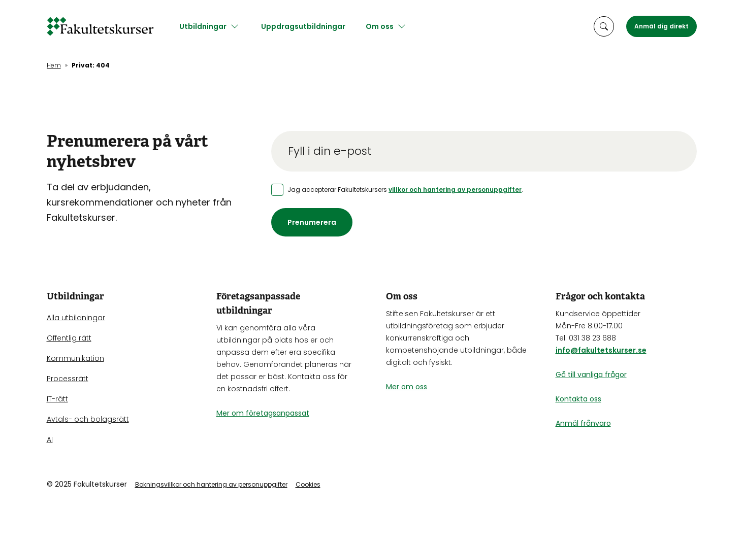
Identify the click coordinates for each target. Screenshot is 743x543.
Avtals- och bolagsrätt (88, 419)
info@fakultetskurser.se (601, 350)
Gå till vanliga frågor (591, 374)
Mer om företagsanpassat (262, 413)
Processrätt (67, 379)
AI (50, 439)
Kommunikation (75, 358)
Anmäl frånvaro (583, 423)
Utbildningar (207, 26)
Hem (54, 65)
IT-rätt (57, 399)
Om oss (384, 26)
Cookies (308, 484)
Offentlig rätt (69, 338)
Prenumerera (311, 222)
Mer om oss (406, 387)
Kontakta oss (578, 399)
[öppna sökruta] (604, 26)
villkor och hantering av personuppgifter (455, 189)
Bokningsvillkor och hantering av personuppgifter (211, 484)
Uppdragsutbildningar (307, 26)
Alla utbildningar (76, 318)
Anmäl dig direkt (661, 26)
